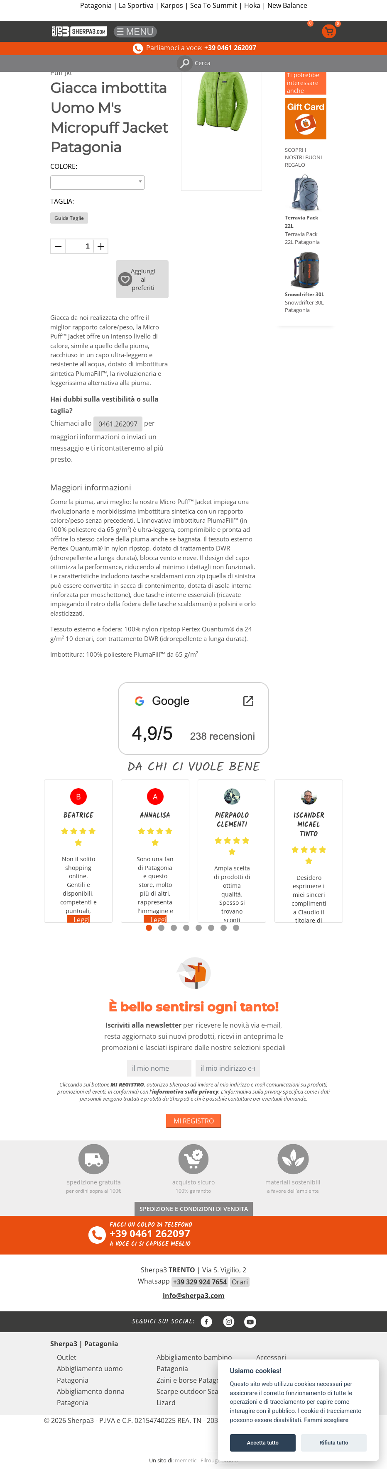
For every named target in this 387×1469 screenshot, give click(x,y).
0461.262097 (117, 424)
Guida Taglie (69, 218)
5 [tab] (199, 928)
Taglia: (62, 201)
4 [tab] (186, 928)
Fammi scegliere (326, 1420)
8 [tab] (236, 928)
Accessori (271, 1357)
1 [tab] (149, 928)
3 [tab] (174, 928)
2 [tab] (161, 928)
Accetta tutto (263, 1443)
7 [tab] (223, 928)
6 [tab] (211, 928)
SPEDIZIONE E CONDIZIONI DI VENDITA (194, 1209)
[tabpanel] (78, 851)
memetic (185, 1460)
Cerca (193, 63)
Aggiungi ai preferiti (137, 279)
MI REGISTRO (194, 1121)
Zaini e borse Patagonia (193, 1380)
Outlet (66, 1357)
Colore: (63, 166)
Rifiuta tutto (333, 1443)
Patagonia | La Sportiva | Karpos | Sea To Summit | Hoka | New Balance (193, 5)
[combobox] (97, 182)
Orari (240, 1281)
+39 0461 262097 (150, 1233)
